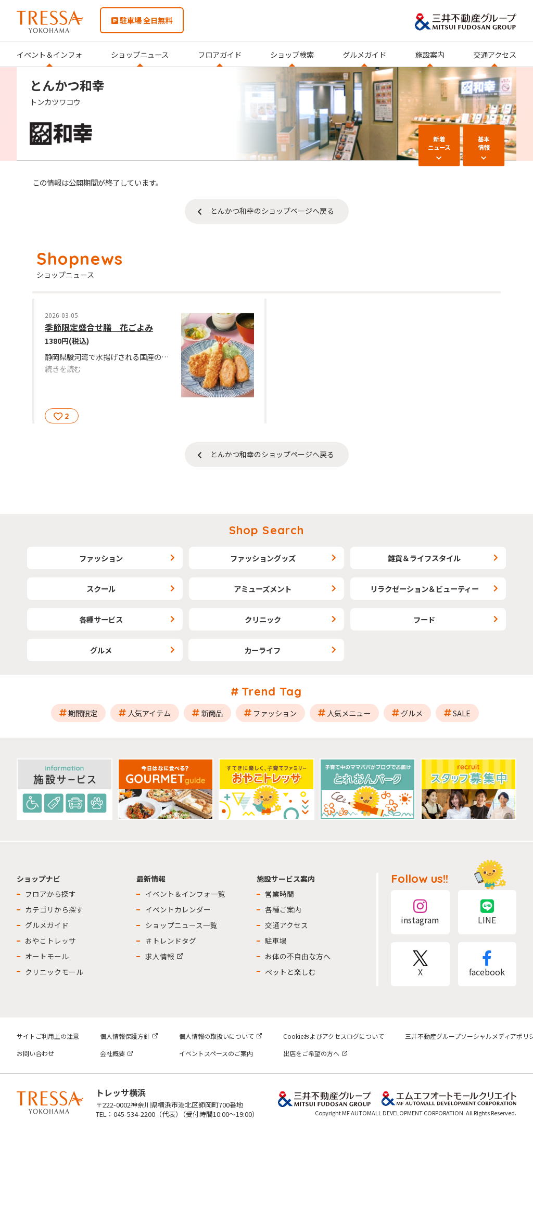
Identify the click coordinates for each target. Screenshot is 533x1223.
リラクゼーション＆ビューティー (424, 588)
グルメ (101, 650)
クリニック (263, 619)
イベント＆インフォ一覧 (185, 894)
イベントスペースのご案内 (216, 1053)
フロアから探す (50, 894)
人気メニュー (349, 712)
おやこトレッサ (50, 940)
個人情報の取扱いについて (220, 1036)
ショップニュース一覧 (181, 925)
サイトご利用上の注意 (48, 1036)
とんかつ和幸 (67, 85)
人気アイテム (149, 712)
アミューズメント (262, 588)
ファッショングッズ (263, 557)
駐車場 (276, 940)
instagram (420, 912)
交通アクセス (494, 54)
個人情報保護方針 (129, 1036)
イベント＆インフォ (49, 54)
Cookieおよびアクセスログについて (333, 1036)
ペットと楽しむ (290, 972)
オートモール (47, 956)
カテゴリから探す (54, 909)
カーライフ (262, 650)
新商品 (212, 712)
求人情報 (164, 956)
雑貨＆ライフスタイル (424, 557)
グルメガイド (364, 54)
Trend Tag (272, 691)
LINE (487, 912)
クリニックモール (54, 972)
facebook (487, 964)
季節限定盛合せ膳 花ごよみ (99, 327)
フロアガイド (220, 54)
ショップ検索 (292, 54)
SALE (462, 712)
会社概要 (116, 1053)
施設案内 (430, 54)
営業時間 (279, 894)
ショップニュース (140, 54)
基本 (483, 142)
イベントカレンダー (178, 909)
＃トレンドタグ (170, 940)
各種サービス (101, 619)
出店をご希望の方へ (315, 1053)
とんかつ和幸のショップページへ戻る (272, 210)
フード (424, 619)
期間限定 (82, 712)
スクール (101, 588)
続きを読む (63, 368)
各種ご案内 (283, 909)
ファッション (101, 557)
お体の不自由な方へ (298, 956)
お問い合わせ (35, 1053)
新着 (439, 142)
